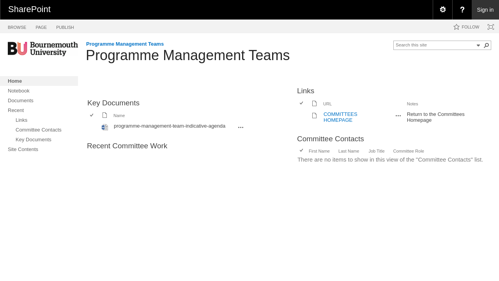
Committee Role (408, 151)
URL (327, 103)
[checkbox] (92, 116)
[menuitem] (442, 10)
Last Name (348, 151)
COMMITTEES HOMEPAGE (340, 117)
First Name (319, 151)
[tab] (17, 26)
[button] (486, 45)
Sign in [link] (485, 10)
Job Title (376, 151)
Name (119, 115)
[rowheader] (93, 127)
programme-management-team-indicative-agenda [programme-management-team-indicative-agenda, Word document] (169, 126)
